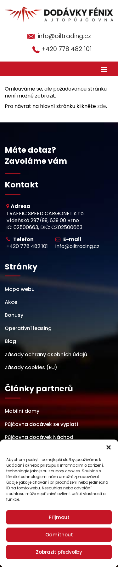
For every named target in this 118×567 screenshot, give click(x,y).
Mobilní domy (22, 411)
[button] (108, 447)
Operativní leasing (28, 328)
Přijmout (59, 517)
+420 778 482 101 (66, 49)
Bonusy (14, 315)
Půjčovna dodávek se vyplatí (41, 424)
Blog (10, 341)
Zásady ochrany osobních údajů (46, 354)
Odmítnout (59, 534)
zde (101, 106)
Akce (11, 302)
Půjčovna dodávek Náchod (39, 437)
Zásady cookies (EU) (31, 367)
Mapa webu (20, 289)
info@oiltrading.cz (64, 36)
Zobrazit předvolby (59, 552)
